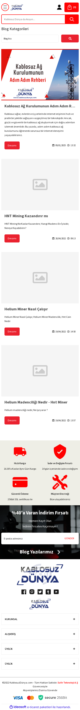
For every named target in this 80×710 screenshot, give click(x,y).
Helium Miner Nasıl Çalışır (26, 309)
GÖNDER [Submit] (69, 538)
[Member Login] (59, 7)
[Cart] (71, 7)
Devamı (12, 145)
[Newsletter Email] (40, 538)
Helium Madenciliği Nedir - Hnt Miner (35, 402)
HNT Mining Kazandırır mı (26, 215)
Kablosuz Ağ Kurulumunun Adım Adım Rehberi (40, 106)
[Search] (40, 19)
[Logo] (17, 7)
